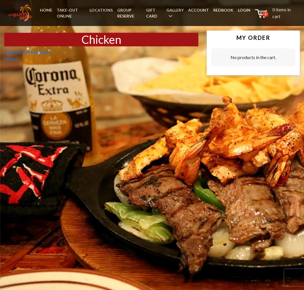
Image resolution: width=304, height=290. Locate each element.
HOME (46, 10)
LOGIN (244, 10)
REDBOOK (223, 10)
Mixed (10, 58)
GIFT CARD (151, 13)
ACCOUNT (198, 10)
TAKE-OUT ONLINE (67, 13)
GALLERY (175, 10)
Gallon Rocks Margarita (27, 52)
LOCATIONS (101, 10)
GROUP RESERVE (125, 13)
